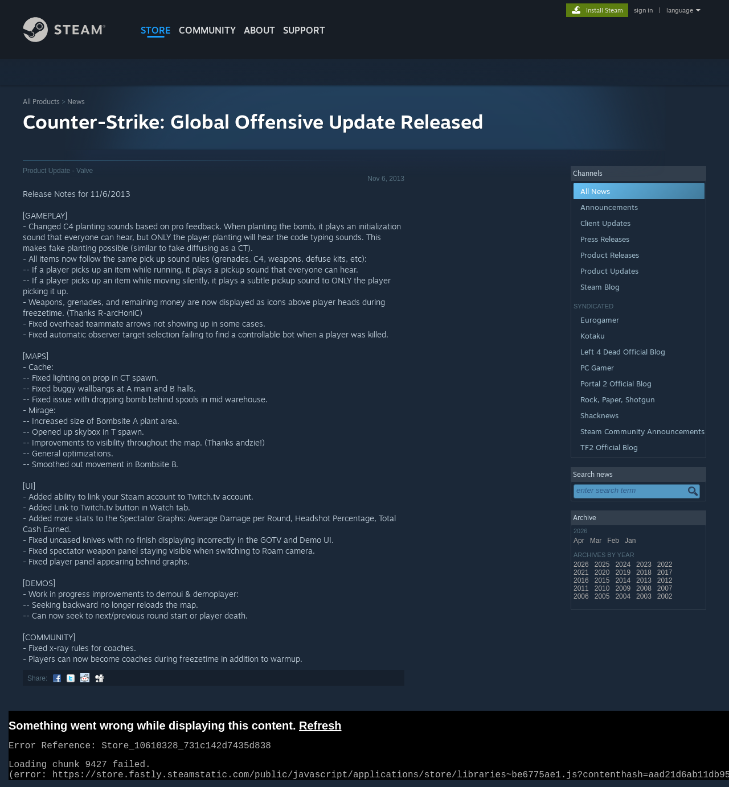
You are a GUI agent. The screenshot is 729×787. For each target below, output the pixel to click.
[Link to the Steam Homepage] (73, 39)
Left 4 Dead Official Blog (622, 351)
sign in (643, 10)
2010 (603, 588)
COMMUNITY (207, 30)
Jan (631, 541)
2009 (623, 588)
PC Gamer (597, 367)
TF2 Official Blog (609, 447)
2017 (665, 572)
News (76, 101)
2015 (603, 580)
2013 (644, 580)
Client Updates (605, 223)
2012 (665, 580)
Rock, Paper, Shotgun (617, 399)
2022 (665, 564)
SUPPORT (304, 30)
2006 (582, 596)
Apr (580, 541)
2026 (582, 564)
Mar (597, 541)
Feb (614, 541)
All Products (41, 101)
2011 (582, 588)
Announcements (609, 207)
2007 (665, 588)
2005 (603, 596)
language (679, 10)
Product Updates (609, 270)
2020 (603, 572)
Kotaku (592, 335)
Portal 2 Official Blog (616, 383)
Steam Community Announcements (642, 431)
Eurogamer (599, 319)
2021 (582, 572)
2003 (644, 596)
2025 (603, 564)
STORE (156, 30)
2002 (665, 596)
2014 (623, 580)
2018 (644, 572)
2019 (623, 572)
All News (595, 191)
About (259, 30)
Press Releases (604, 239)
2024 (623, 564)
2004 (623, 596)
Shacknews (599, 415)
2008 (644, 588)
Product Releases (609, 254)
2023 (644, 564)
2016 (582, 580)
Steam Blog (600, 286)
